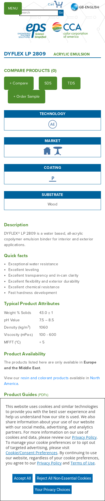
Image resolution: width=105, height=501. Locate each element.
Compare (19, 83)
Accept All (22, 478)
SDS (47, 83)
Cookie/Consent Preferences (31, 452)
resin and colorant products (45, 378)
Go (61, 12)
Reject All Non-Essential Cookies (64, 478)
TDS (71, 83)
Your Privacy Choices (52, 489)
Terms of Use (82, 463)
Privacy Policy (84, 437)
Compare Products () (30, 70)
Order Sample (26, 96)
